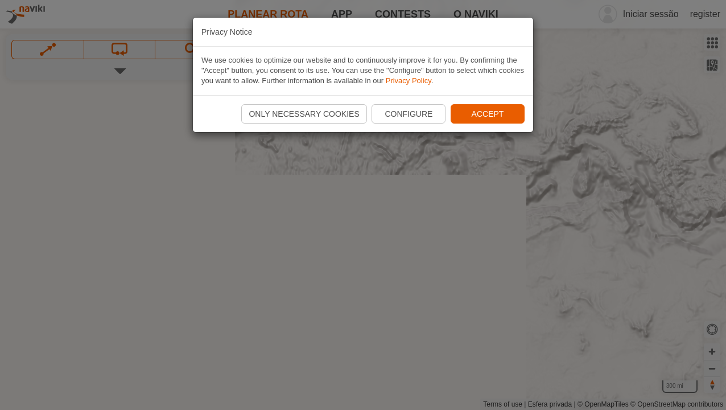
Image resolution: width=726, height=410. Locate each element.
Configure (408, 113)
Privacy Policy (408, 80)
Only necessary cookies (304, 113)
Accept (488, 113)
